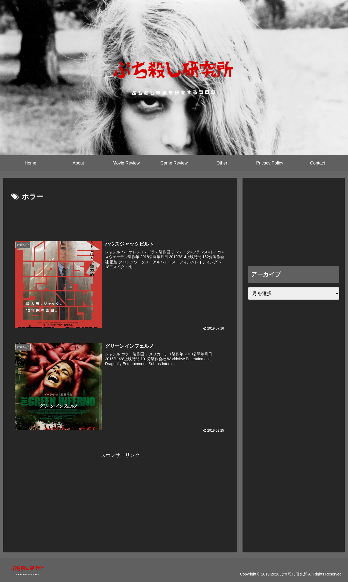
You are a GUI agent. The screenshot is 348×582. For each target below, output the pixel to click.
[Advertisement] (120, 218)
